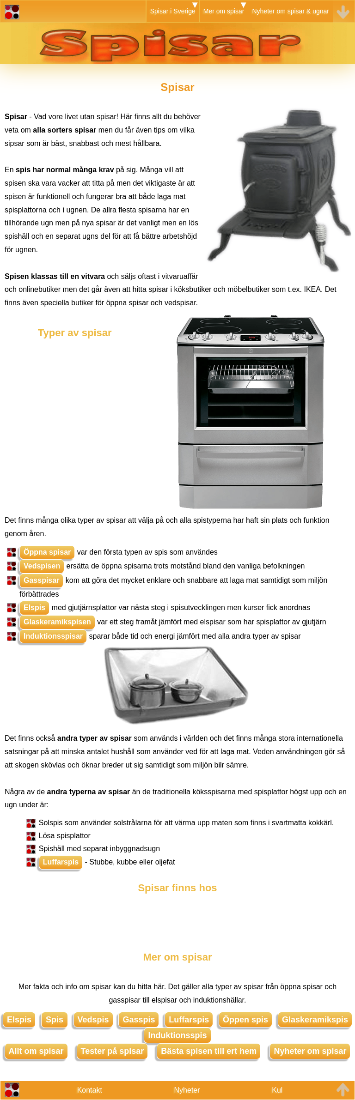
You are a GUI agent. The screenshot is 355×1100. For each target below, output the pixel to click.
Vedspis (93, 1019)
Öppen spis (245, 1019)
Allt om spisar (36, 1051)
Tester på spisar (112, 1051)
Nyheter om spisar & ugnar (290, 11)
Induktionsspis (177, 1035)
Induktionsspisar (53, 636)
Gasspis (138, 1019)
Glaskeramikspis (315, 1019)
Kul (277, 1090)
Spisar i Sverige (173, 11)
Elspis (34, 607)
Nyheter (187, 1090)
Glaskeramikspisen (57, 622)
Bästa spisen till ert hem (209, 1051)
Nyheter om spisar (310, 1051)
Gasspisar (41, 580)
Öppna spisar (47, 552)
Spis (54, 1019)
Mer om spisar (224, 11)
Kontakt (89, 1090)
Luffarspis (61, 862)
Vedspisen (42, 566)
